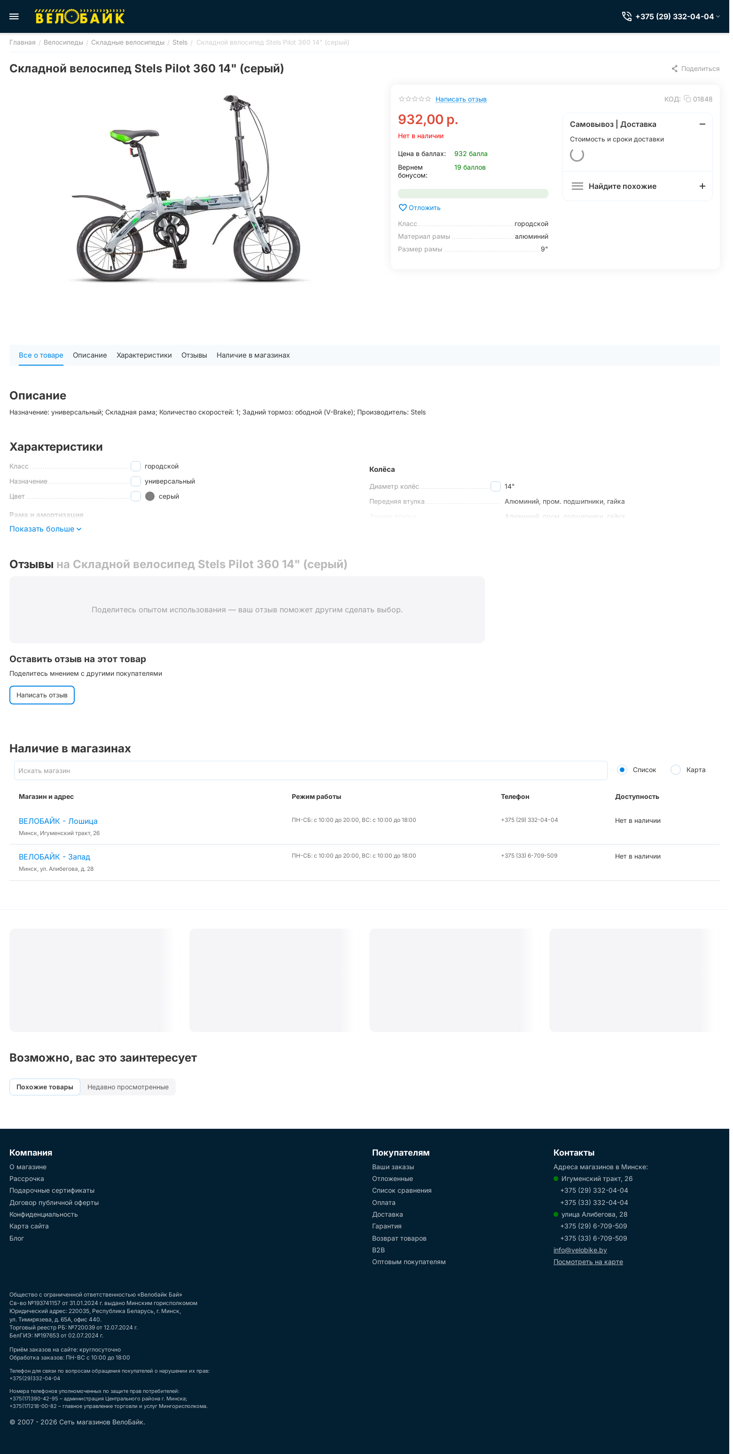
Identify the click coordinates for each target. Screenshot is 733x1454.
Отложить (419, 207)
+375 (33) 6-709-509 (593, 1238)
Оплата (384, 1202)
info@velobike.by (580, 1250)
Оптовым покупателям (409, 1262)
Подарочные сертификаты (51, 1190)
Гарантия (387, 1226)
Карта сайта (29, 1226)
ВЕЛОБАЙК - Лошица (58, 821)
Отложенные (392, 1178)
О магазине (28, 1167)
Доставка (387, 1214)
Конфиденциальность (43, 1214)
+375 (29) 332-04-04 (594, 1190)
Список (636, 770)
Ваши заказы (393, 1167)
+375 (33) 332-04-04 (594, 1202)
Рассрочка (26, 1178)
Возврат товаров (399, 1238)
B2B (378, 1250)
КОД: (672, 99)
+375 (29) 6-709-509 (593, 1226)
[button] (695, 68)
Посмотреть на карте (588, 1262)
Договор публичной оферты (54, 1202)
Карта (688, 770)
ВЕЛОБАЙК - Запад (54, 856)
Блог (16, 1238)
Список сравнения (402, 1190)
